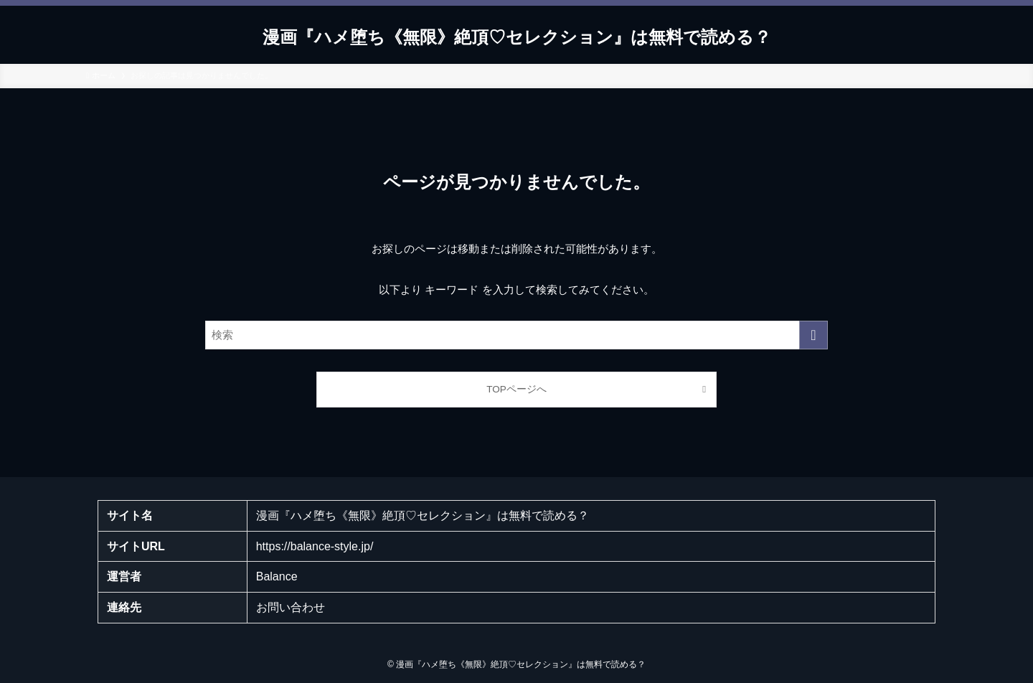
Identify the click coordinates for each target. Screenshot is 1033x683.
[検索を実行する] (813, 335)
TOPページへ (516, 389)
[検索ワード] (516, 335)
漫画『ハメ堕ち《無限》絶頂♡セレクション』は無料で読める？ (517, 37)
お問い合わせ (290, 607)
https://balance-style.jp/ (315, 546)
